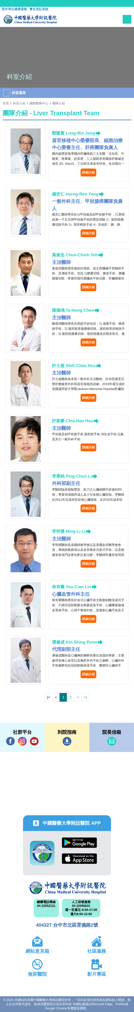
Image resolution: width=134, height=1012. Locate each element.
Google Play (79, 842)
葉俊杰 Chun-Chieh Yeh (75, 254)
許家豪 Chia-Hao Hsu (72, 420)
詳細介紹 (88, 172)
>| (85, 697)
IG (22, 741)
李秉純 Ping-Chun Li (72, 476)
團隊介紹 (58, 103)
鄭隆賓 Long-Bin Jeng (73, 133)
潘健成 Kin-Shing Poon (74, 642)
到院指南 (67, 741)
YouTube (34, 741)
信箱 (111, 741)
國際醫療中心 (38, 103)
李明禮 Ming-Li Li (68, 531)
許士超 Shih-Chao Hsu (74, 365)
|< (48, 697)
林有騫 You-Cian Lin (71, 586)
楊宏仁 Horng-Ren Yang (75, 194)
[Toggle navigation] (127, 19)
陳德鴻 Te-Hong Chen (73, 310)
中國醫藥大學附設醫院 (67, 888)
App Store (79, 858)
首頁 (6, 103)
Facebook (10, 741)
